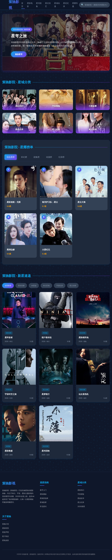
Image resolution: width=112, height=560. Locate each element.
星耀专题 (75, 5)
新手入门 (43, 490)
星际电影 (30, 5)
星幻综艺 (48, 5)
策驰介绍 (5, 524)
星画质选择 (44, 498)
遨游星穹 (18, 54)
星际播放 (43, 494)
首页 (22, 5)
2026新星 (81, 506)
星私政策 (5, 540)
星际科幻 (81, 490)
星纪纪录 (66, 5)
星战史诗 (81, 498)
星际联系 (5, 528)
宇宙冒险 (81, 494)
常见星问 (43, 506)
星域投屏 (43, 502)
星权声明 (5, 532)
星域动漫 (57, 5)
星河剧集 (39, 5)
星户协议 (5, 536)
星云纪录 (81, 502)
